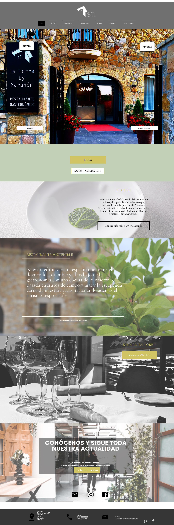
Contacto (112, 23)
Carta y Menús (68, 23)
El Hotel (99, 23)
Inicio (41, 23)
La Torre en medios (129, 23)
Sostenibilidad (85, 23)
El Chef (53, 23)
